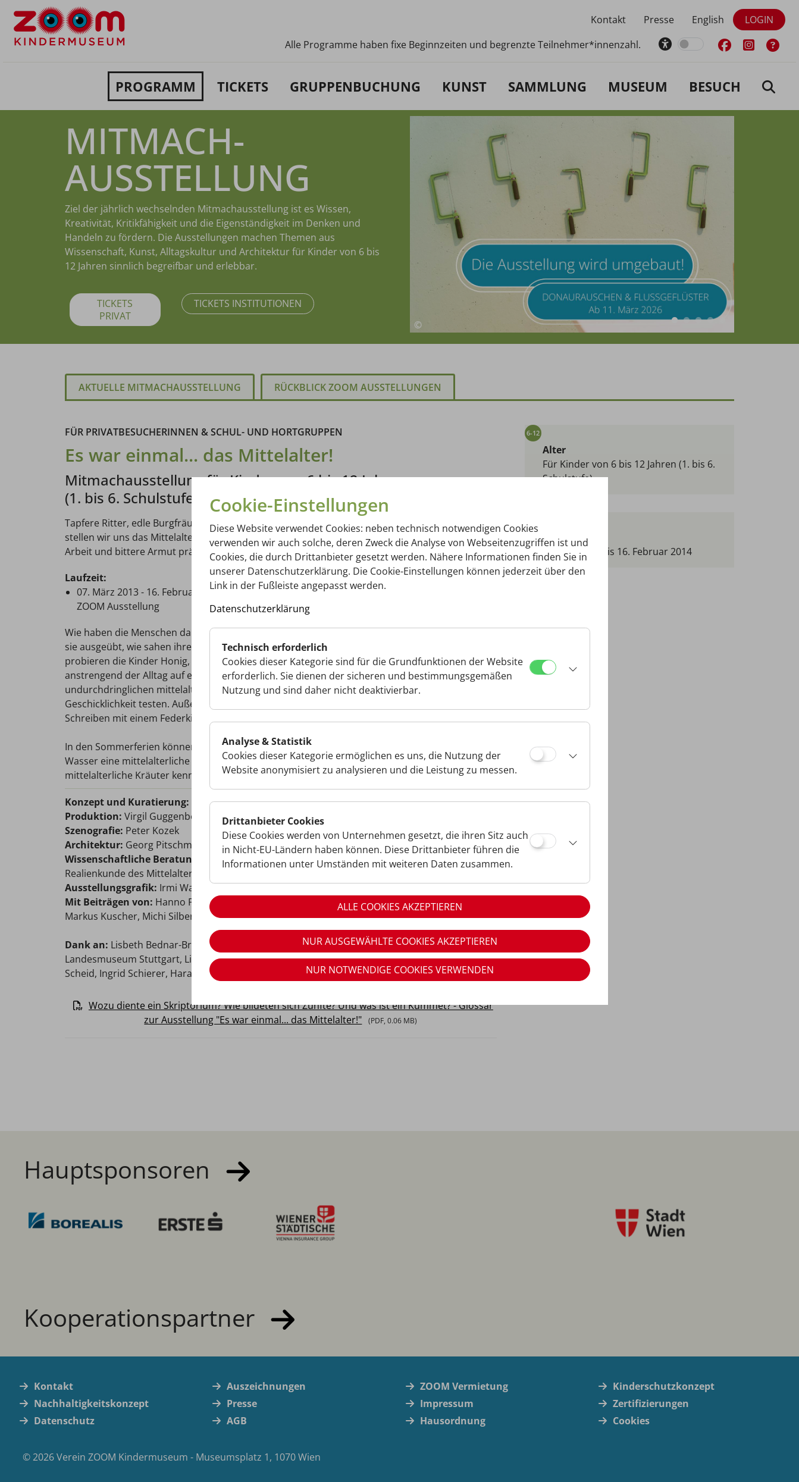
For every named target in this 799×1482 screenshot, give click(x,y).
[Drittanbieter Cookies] (542, 841)
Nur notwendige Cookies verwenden (400, 969)
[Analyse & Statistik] (542, 754)
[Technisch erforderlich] (542, 667)
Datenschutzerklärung (259, 608)
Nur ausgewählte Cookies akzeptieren (399, 941)
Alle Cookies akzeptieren (399, 906)
